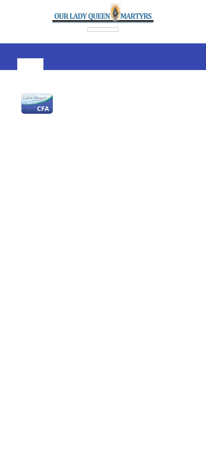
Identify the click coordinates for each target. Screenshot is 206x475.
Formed (164, 35)
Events (83, 40)
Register (166, 74)
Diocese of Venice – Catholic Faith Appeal (37, 362)
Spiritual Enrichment (143, 35)
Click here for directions (89, 449)
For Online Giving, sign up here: (45, 140)
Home (42, 35)
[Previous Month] (147, 106)
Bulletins (72, 35)
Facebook (83, 442)
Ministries (90, 35)
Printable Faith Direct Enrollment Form (52, 186)
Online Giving (142, 40)
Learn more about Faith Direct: (45, 223)
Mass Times (55, 35)
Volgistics (123, 40)
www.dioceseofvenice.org (117, 303)
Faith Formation (166, 80)
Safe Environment (102, 40)
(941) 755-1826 (86, 438)
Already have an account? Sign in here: (52, 198)
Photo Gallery (64, 40)
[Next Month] (184, 106)
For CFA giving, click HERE (40, 93)
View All (166, 156)
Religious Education (113, 35)
